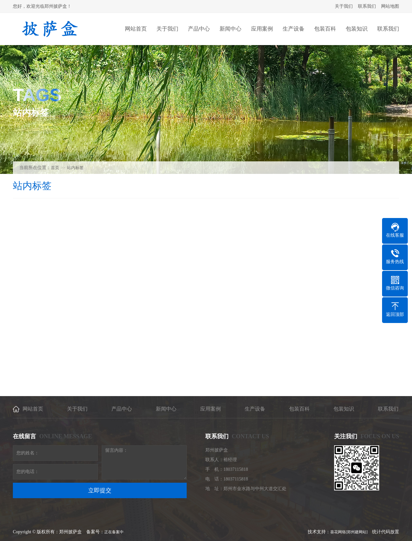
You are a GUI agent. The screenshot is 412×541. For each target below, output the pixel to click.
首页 (55, 167)
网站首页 (33, 409)
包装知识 (343, 409)
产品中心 (121, 409)
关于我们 (344, 6)
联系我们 (367, 6)
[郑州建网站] (357, 532)
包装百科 (299, 409)
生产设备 (255, 409)
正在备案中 (114, 532)
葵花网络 (338, 532)
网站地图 (390, 6)
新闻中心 (166, 409)
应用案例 (210, 409)
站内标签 (75, 167)
